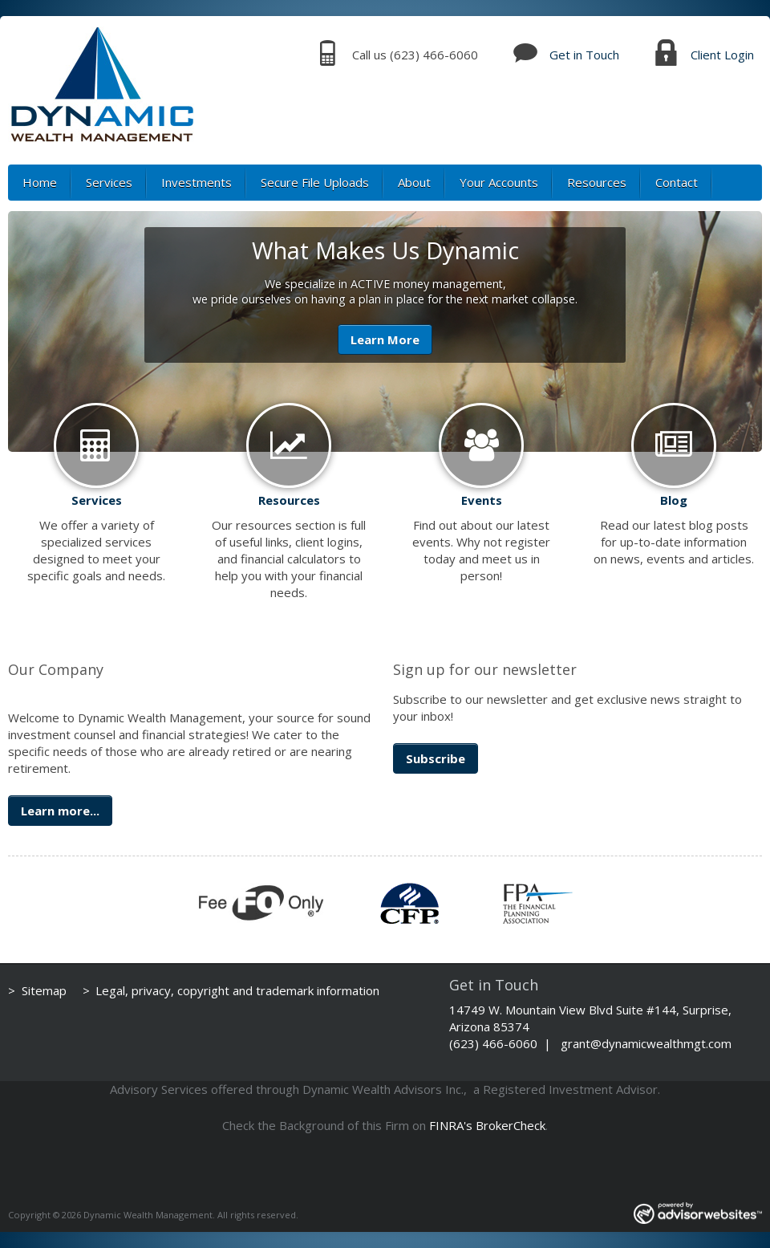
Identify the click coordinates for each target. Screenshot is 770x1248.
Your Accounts (499, 182)
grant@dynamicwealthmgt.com (646, 1043)
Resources (596, 182)
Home (39, 182)
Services (109, 182)
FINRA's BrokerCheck (487, 1125)
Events (481, 500)
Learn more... (60, 811)
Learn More (385, 339)
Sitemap (44, 990)
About (414, 182)
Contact (676, 182)
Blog (673, 500)
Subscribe (435, 758)
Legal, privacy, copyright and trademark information (237, 990)
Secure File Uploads (315, 182)
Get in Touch (584, 55)
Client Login (722, 55)
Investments (196, 182)
